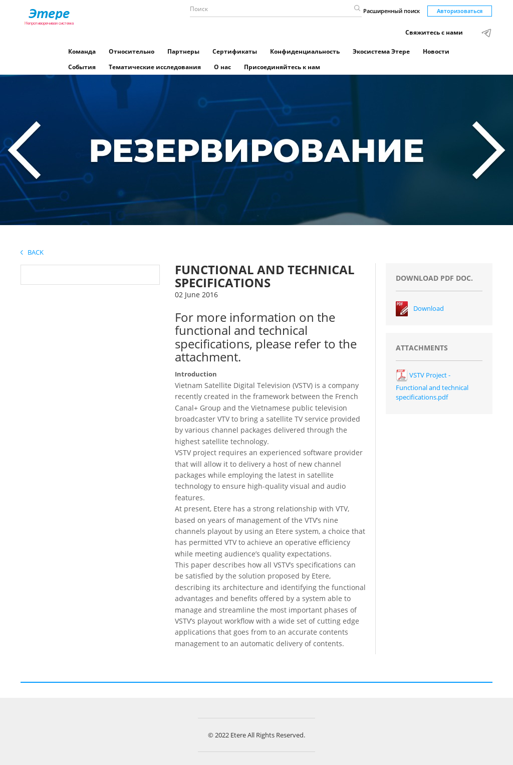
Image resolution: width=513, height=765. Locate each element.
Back (32, 252)
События (82, 67)
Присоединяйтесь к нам (282, 67)
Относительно (131, 51)
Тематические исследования (155, 67)
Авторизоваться (459, 11)
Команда (82, 51)
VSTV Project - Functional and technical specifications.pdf (432, 386)
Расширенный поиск (391, 11)
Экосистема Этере (381, 51)
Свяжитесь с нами (434, 32)
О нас (222, 67)
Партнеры (183, 51)
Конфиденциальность (305, 51)
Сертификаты (234, 51)
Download (428, 308)
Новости (436, 51)
